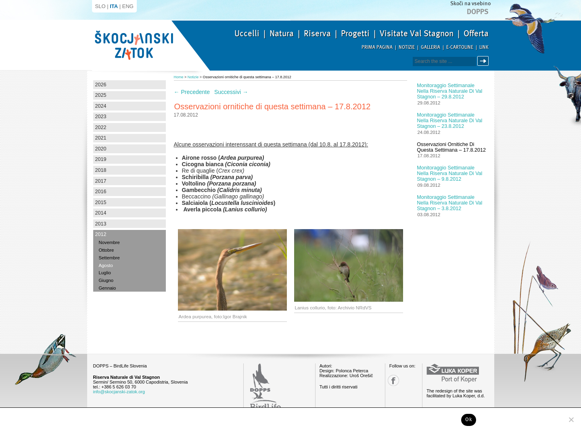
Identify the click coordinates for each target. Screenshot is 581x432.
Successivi (231, 92)
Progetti (355, 33)
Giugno (106, 280)
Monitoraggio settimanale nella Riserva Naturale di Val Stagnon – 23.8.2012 (449, 120)
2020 (101, 149)
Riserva (317, 33)
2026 (101, 85)
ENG (128, 6)
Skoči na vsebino (470, 3)
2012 (101, 234)
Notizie (407, 47)
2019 (101, 159)
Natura (282, 33)
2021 (101, 138)
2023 (101, 116)
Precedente (192, 92)
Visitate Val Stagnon (417, 33)
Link (484, 47)
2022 (101, 127)
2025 (101, 95)
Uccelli (246, 33)
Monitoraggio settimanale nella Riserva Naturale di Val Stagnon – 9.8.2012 (449, 173)
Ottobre (106, 250)
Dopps (478, 12)
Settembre (109, 257)
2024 (101, 106)
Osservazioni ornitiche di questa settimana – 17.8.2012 (451, 147)
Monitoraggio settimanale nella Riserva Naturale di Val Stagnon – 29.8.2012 (449, 91)
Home (179, 77)
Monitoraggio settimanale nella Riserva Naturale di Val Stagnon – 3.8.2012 (449, 202)
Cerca (484, 61)
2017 (101, 181)
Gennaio (107, 288)
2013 (101, 224)
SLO (100, 6)
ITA (114, 6)
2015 (101, 202)
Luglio (105, 272)
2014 (101, 213)
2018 (101, 170)
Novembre (109, 242)
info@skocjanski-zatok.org (119, 391)
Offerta (476, 33)
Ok (468, 419)
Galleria (430, 47)
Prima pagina (377, 47)
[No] (571, 419)
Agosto (106, 265)
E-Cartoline (459, 47)
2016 (101, 191)
